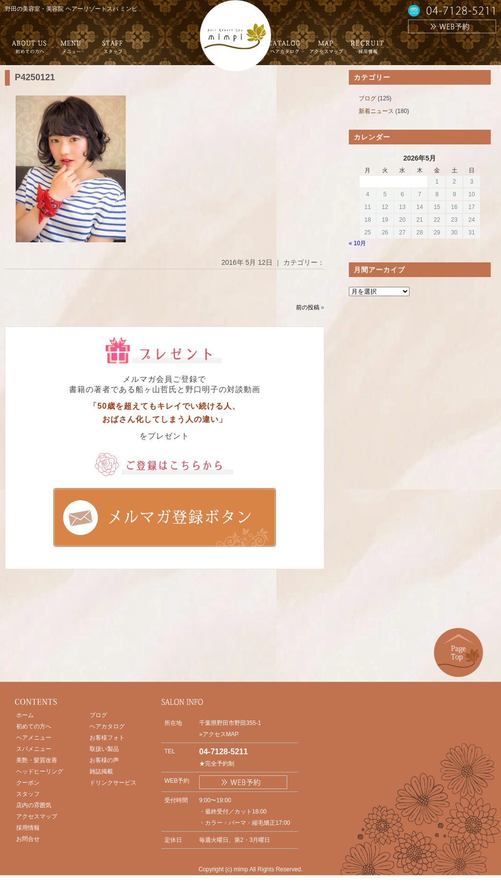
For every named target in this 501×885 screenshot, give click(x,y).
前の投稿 (307, 307)
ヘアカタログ (107, 726)
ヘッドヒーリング (39, 771)
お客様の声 (104, 760)
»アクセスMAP (219, 734)
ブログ (367, 98)
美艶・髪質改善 (36, 760)
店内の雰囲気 (33, 805)
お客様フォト (107, 737)
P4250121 (35, 77)
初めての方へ (33, 726)
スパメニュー (33, 748)
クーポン (28, 782)
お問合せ (28, 839)
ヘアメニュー (33, 737)
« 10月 (357, 243)
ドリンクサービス (113, 782)
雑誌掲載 (101, 771)
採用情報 (28, 827)
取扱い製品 (104, 748)
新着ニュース (376, 111)
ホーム (25, 715)
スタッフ (28, 794)
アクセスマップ (36, 816)
